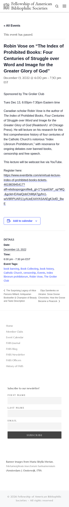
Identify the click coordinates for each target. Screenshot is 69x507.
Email (12, 420)
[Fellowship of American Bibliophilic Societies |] (6, 5)
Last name (16, 407)
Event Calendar (14, 337)
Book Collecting (29, 268)
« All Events (12, 25)
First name (17, 395)
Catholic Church (13, 272)
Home (9, 325)
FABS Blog (11, 349)
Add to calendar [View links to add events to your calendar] (23, 220)
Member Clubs (14, 331)
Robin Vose (36, 276)
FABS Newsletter (15, 354)
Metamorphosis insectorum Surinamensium (30, 466)
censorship (29, 272)
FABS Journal (13, 343)
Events (41, 272)
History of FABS (14, 366)
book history (47, 268)
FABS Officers (13, 360)
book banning (11, 268)
